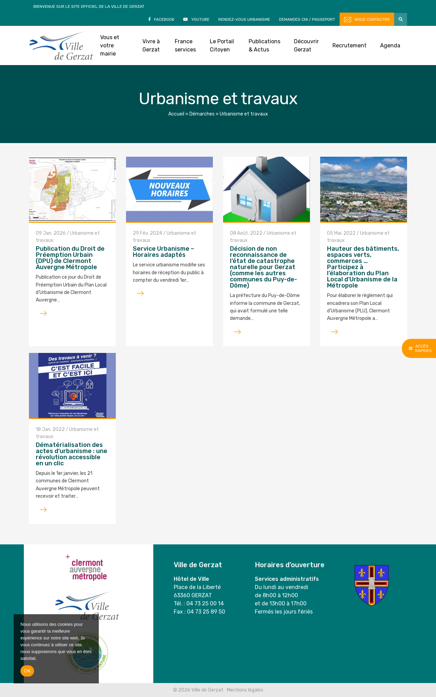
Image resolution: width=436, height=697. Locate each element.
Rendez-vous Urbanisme (244, 19)
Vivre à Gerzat (151, 45)
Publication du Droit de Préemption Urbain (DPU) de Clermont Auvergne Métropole (70, 258)
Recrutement (349, 45)
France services (185, 45)
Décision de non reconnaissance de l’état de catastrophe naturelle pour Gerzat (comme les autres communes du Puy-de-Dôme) (263, 267)
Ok (27, 670)
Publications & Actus (264, 45)
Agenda (390, 45)
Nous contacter (372, 19)
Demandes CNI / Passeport (307, 19)
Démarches (202, 114)
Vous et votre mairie (109, 45)
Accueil (176, 114)
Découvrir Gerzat (306, 45)
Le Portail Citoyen (222, 45)
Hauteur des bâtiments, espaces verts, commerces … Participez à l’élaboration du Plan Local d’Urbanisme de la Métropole (363, 267)
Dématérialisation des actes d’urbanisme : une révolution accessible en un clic (71, 454)
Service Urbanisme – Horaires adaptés (163, 252)
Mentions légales (245, 690)
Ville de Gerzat (61, 45)
